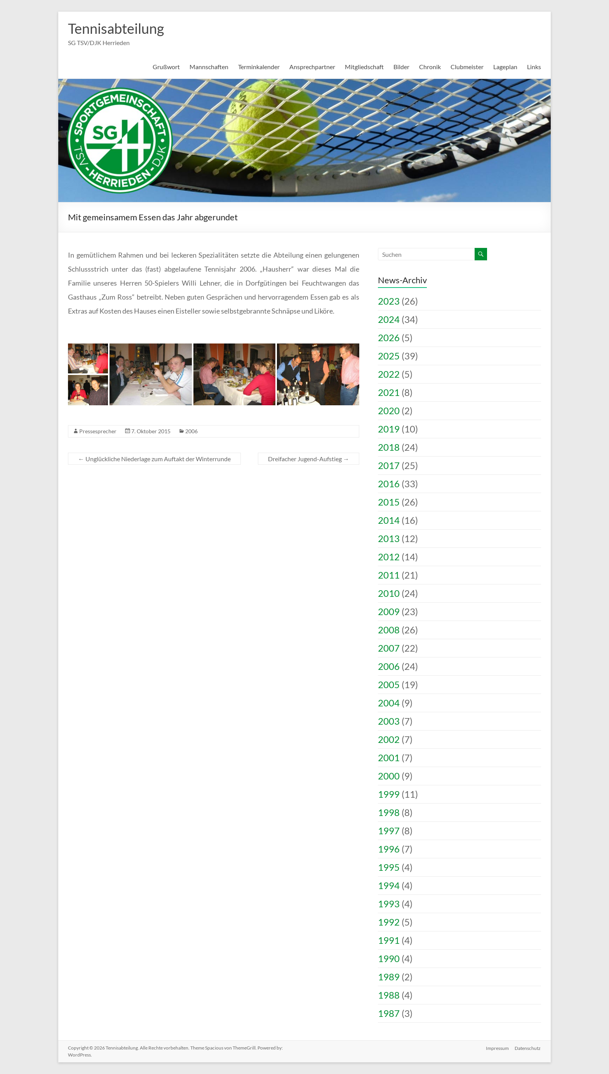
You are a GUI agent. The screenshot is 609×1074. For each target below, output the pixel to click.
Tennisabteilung (116, 28)
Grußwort (166, 66)
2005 (389, 684)
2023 (389, 301)
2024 (389, 319)
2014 (389, 520)
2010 (389, 593)
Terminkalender (259, 66)
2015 (389, 501)
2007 (389, 648)
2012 (389, 556)
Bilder (401, 66)
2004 (389, 702)
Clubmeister (467, 66)
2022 (389, 374)
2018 (389, 447)
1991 (389, 940)
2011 (389, 575)
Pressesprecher (98, 431)
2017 (389, 465)
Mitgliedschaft (364, 66)
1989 (389, 976)
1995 (389, 867)
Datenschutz (528, 1048)
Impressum (497, 1048)
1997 (389, 830)
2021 (389, 392)
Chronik (430, 66)
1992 (389, 922)
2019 (389, 428)
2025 (389, 355)
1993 (389, 903)
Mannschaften (209, 66)
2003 (389, 721)
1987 (389, 1013)
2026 (389, 337)
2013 (389, 538)
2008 (389, 629)
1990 (389, 958)
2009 (389, 611)
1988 (389, 995)
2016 (389, 483)
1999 (389, 794)
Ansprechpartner (312, 66)
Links (534, 66)
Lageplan (505, 66)
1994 (389, 885)
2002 (389, 739)
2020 (389, 410)
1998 (389, 812)
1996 (389, 848)
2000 (389, 775)
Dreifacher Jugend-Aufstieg (308, 458)
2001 (389, 757)
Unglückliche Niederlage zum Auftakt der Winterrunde (154, 458)
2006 (191, 431)
